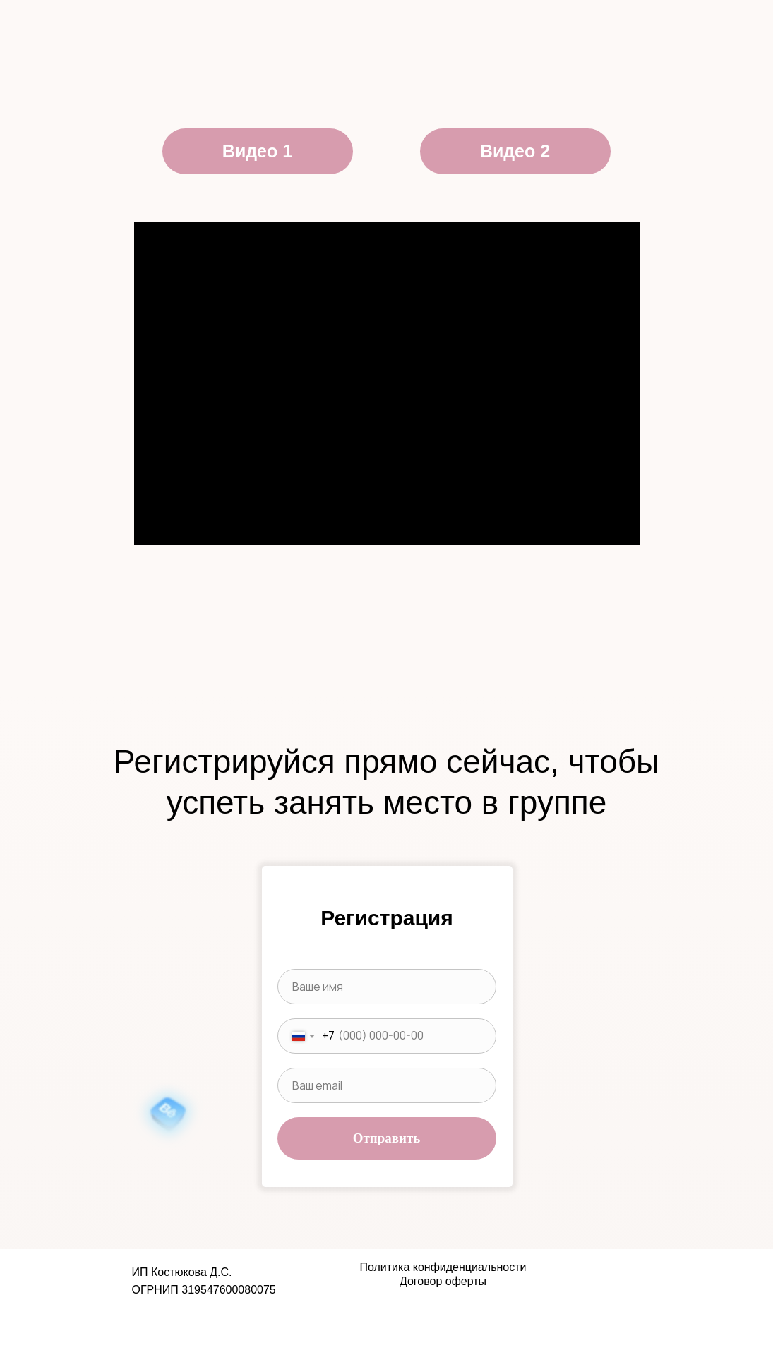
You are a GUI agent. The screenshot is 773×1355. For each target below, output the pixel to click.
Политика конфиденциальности (442, 1267)
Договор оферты (443, 1281)
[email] (386, 1085)
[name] (386, 986)
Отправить (387, 1138)
